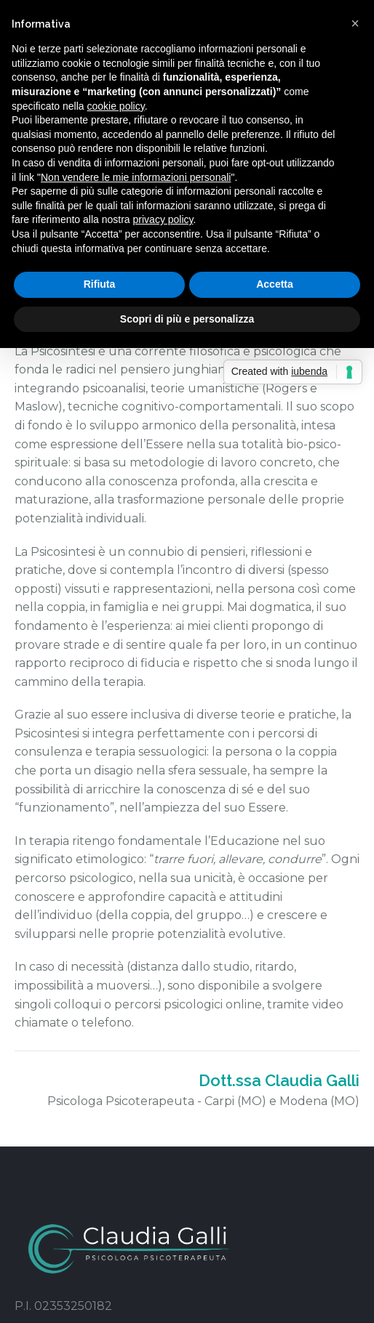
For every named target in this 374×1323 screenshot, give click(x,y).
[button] (355, 23)
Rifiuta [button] (100, 284)
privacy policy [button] (163, 219)
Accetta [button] (274, 284)
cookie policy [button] (116, 106)
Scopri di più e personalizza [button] (187, 319)
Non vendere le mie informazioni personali (136, 177)
